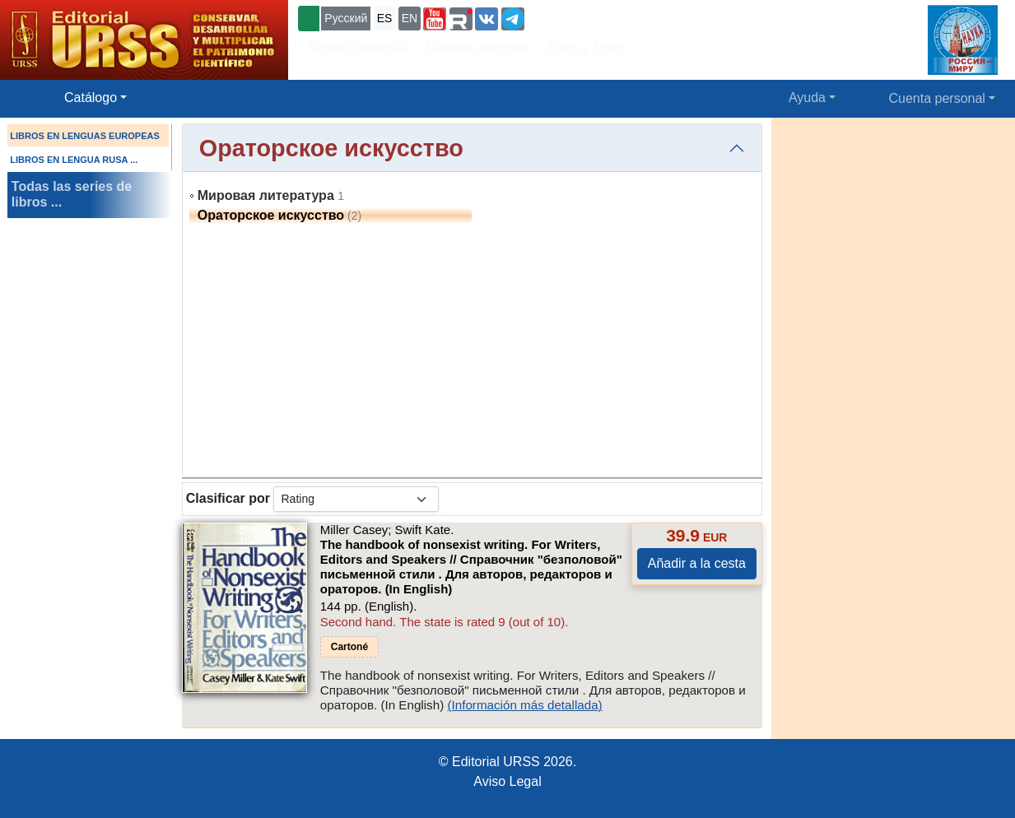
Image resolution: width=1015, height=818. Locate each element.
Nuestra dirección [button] (477, 48)
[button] (434, 18)
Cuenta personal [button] (937, 98)
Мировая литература (266, 195)
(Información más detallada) (524, 705)
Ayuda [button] (807, 98)
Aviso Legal (507, 781)
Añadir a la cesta (697, 563)
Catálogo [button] (90, 98)
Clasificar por (228, 498)
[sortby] (356, 499)
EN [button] (409, 18)
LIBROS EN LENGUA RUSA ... (73, 160)
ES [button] (385, 18)
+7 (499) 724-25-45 (588, 17)
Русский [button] (345, 18)
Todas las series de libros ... (72, 194)
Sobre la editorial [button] (357, 48)
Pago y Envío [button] (588, 48)
